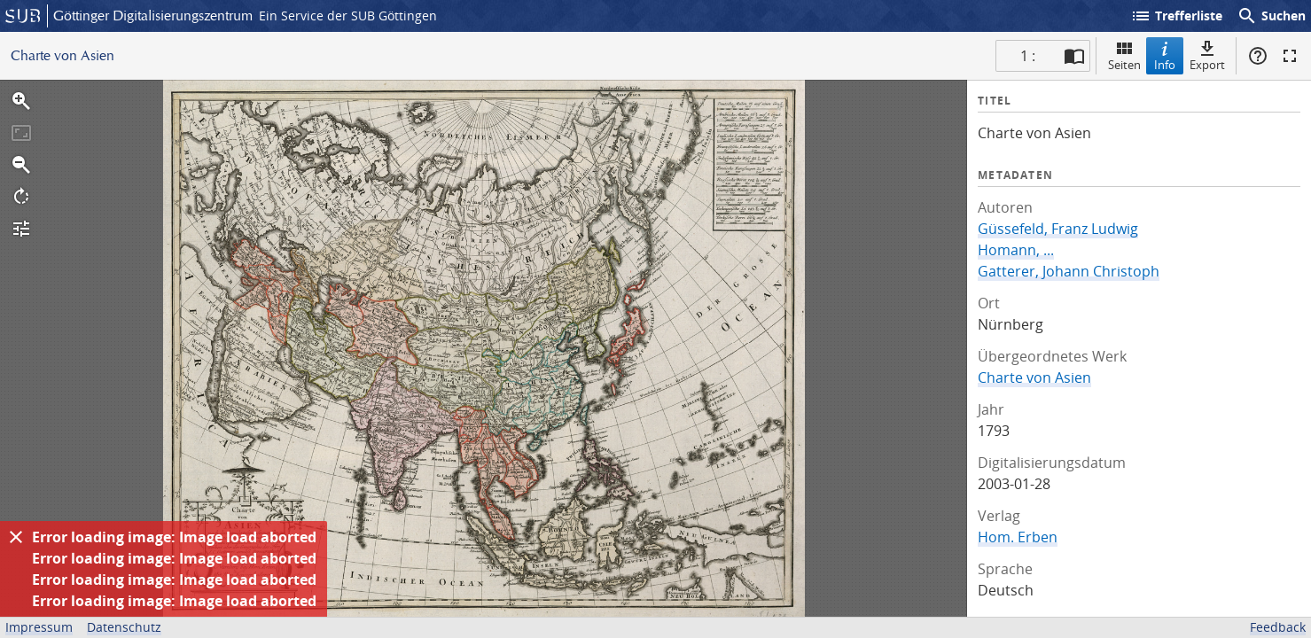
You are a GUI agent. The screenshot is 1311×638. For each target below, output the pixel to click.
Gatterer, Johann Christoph (1068, 271)
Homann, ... (1016, 250)
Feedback (1278, 627)
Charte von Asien (1034, 377)
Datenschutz (124, 627)
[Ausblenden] (16, 537)
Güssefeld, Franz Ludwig (1058, 228)
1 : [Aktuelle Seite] (1027, 56)
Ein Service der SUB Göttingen (348, 15)
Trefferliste (1176, 16)
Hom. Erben (1017, 537)
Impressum (39, 627)
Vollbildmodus (1289, 55)
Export (1207, 55)
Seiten (1124, 55)
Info (1164, 55)
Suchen (1271, 16)
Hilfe (1257, 55)
